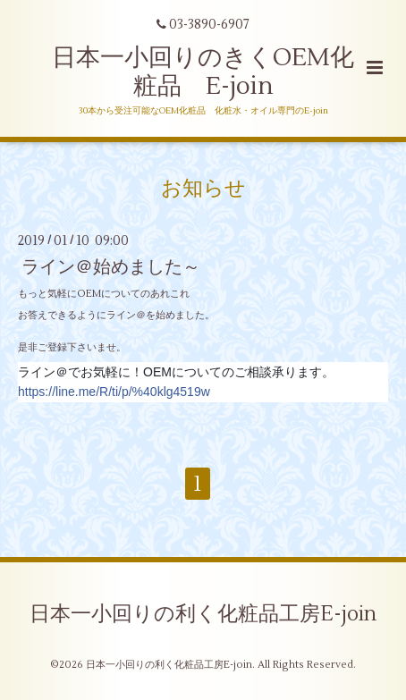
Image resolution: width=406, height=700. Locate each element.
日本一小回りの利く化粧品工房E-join (203, 614)
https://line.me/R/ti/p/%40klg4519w (114, 391)
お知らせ (203, 187)
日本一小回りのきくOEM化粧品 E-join (203, 72)
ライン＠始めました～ (110, 267)
